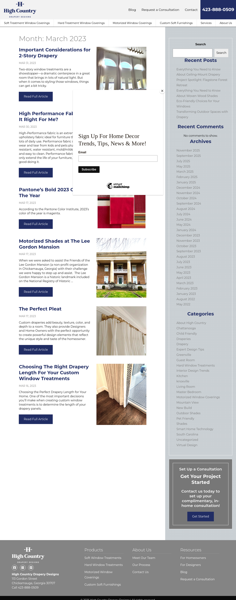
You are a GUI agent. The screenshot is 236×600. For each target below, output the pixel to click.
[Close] (162, 91)
